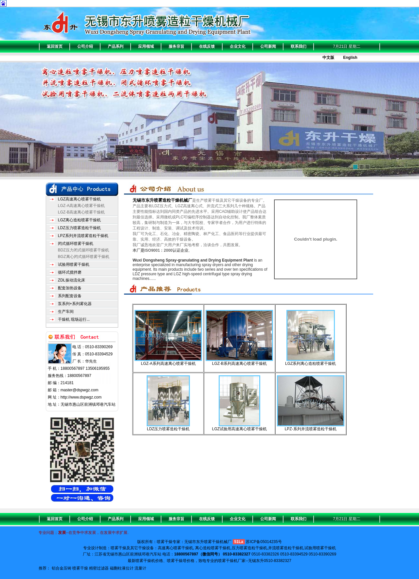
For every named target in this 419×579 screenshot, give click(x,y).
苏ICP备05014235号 (264, 541)
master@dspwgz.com (80, 390)
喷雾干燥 (80, 568)
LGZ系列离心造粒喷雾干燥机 (310, 363)
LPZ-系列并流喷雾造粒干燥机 (311, 429)
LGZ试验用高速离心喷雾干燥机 (239, 429)
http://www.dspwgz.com (81, 397)
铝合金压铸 (61, 568)
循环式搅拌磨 (70, 272)
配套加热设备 (70, 288)
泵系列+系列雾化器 (75, 303)
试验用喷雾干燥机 (73, 264)
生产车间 (66, 311)
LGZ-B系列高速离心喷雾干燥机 (239, 363)
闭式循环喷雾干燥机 (75, 243)
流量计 (140, 568)
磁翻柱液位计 (122, 568)
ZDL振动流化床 (71, 280)
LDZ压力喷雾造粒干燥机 (79, 228)
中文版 (328, 57)
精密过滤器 (99, 568)
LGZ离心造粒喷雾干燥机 (79, 220)
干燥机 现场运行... (74, 319)
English (350, 57)
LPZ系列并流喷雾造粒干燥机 (83, 235)
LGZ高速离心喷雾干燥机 (79, 199)
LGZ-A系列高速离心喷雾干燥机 (168, 363)
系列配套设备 (70, 296)
